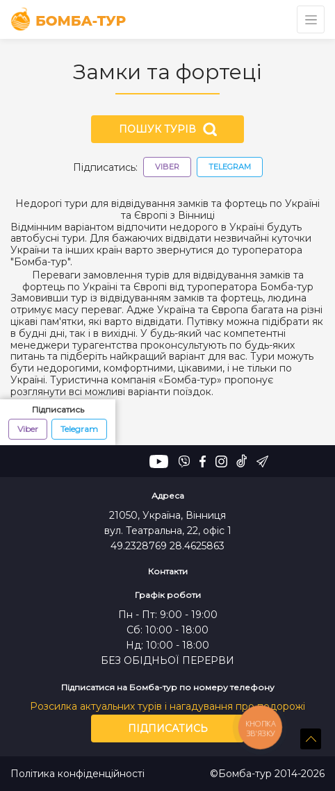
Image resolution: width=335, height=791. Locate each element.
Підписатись (168, 728)
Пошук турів (168, 129)
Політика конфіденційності (77, 774)
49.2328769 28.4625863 (167, 546)
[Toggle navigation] (311, 19)
